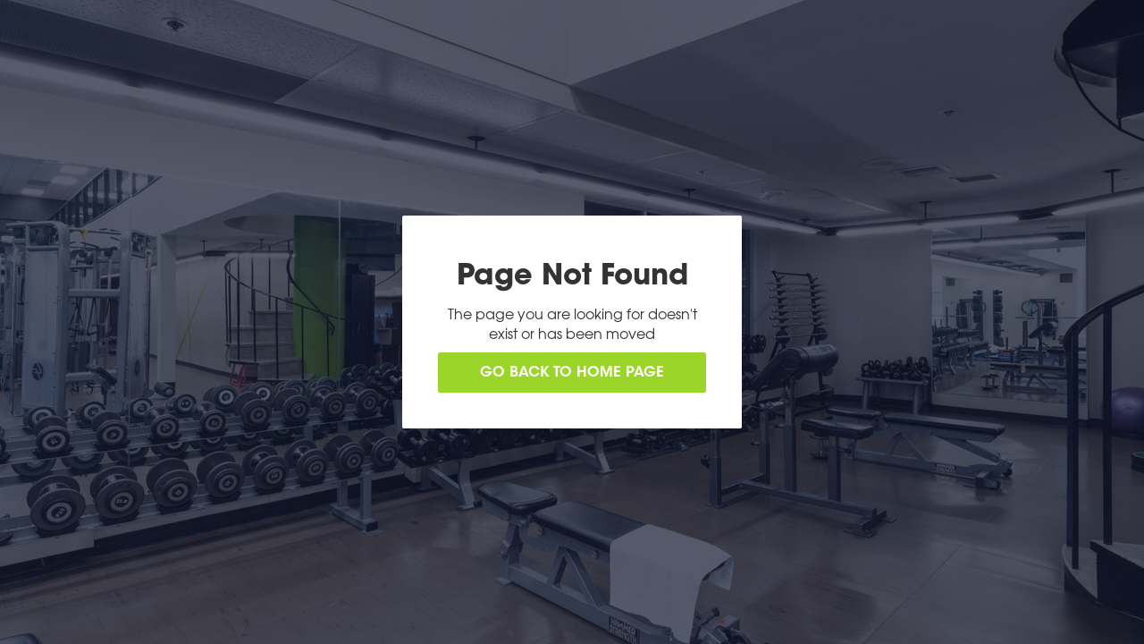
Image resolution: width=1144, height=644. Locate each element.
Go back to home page (572, 373)
